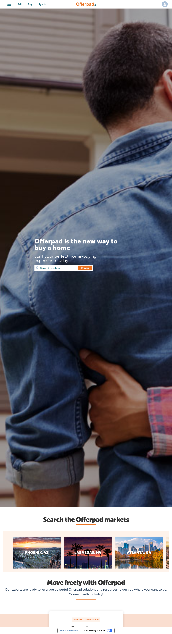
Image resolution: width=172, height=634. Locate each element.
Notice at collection (69, 630)
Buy (30, 4)
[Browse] (85, 268)
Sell (20, 4)
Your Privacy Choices (94, 630)
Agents (42, 4)
